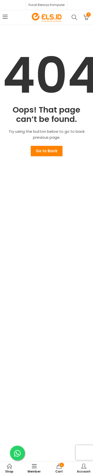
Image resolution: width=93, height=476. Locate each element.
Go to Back (47, 150)
